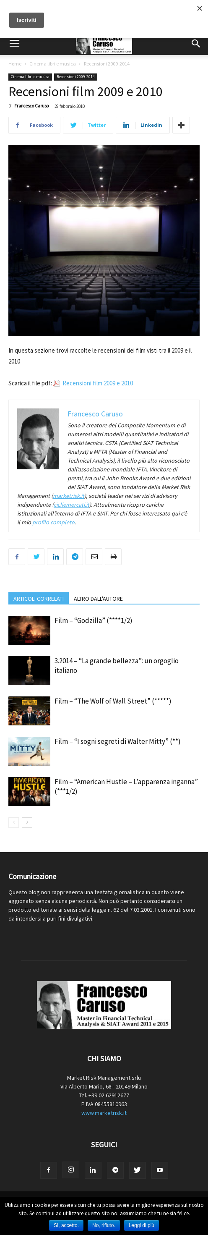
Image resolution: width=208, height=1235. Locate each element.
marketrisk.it (68, 496)
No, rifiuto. (103, 1225)
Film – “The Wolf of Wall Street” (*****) (113, 701)
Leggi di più (141, 1225)
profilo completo (53, 522)
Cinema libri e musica (52, 63)
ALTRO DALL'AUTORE (98, 598)
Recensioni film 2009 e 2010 (97, 383)
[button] (196, 43)
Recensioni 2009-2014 (107, 63)
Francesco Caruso (31, 106)
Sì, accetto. (66, 1225)
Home (14, 63)
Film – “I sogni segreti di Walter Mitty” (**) (118, 741)
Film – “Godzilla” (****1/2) (94, 620)
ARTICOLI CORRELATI (38, 598)
